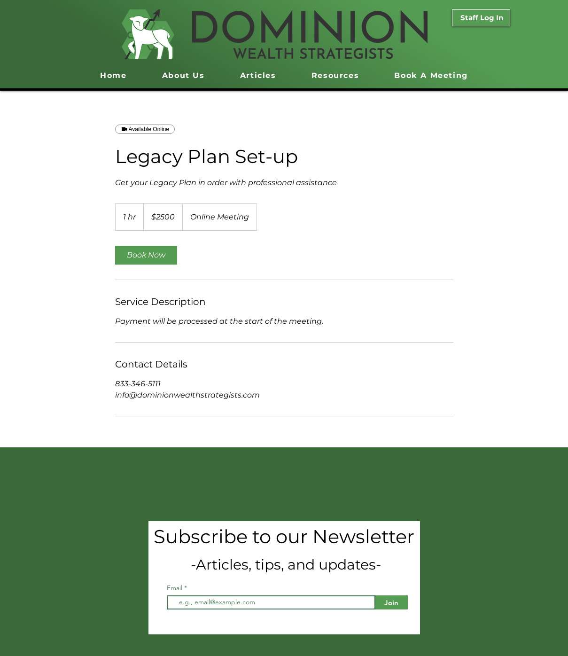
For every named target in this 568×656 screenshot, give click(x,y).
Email (175, 588)
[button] (335, 75)
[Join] (391, 602)
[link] (146, 255)
